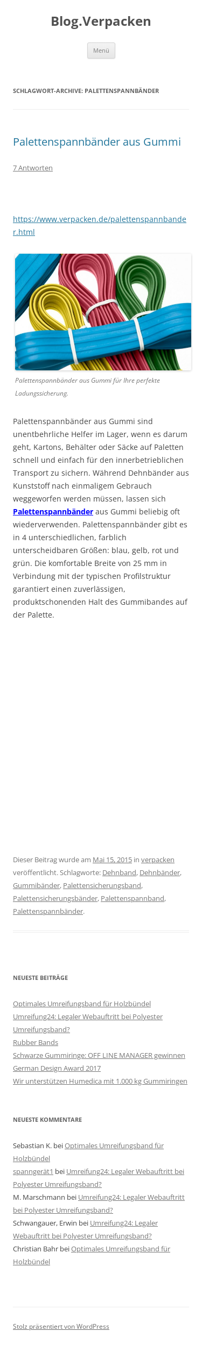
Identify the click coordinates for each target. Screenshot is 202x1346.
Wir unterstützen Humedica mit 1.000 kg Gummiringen (100, 1081)
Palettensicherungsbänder (55, 898)
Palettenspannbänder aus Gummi (97, 141)
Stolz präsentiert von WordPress (61, 1326)
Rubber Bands (35, 1042)
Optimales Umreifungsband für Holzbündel (82, 1003)
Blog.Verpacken (101, 21)
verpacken (158, 859)
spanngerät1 (33, 1171)
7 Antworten (33, 168)
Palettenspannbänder (53, 511)
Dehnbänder (160, 872)
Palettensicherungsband (102, 885)
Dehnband (119, 872)
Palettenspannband (132, 898)
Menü (101, 50)
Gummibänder (36, 885)
